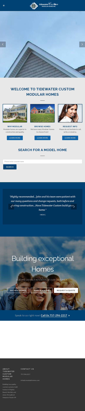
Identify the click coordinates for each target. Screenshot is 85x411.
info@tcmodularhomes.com (30, 343)
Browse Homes (42, 126)
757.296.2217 (25, 337)
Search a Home (41, 290)
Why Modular (14, 126)
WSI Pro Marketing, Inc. (30, 385)
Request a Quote (66, 290)
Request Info (70, 126)
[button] (3, 44)
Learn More (14, 138)
